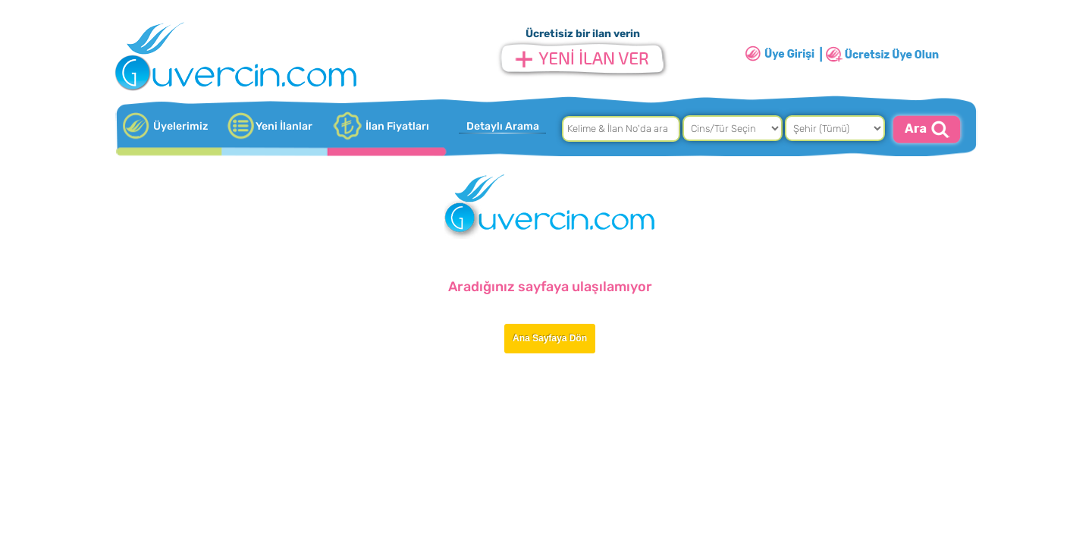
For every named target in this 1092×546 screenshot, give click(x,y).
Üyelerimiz (180, 126)
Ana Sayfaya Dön (550, 338)
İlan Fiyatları (397, 126)
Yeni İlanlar (284, 126)
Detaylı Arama (502, 126)
